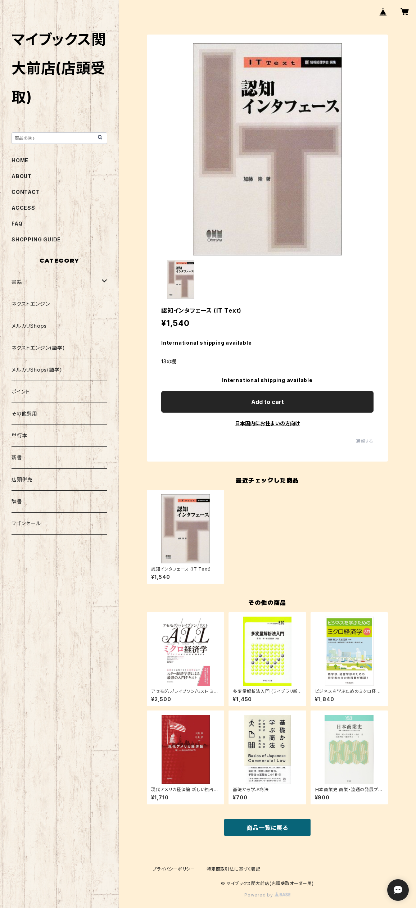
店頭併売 (22, 479)
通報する (365, 441)
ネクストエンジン (31, 304)
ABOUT (22, 176)
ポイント (21, 392)
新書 (17, 457)
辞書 (17, 501)
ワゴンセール (26, 523)
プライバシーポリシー (174, 869)
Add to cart (267, 401)
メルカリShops (29, 326)
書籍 (17, 282)
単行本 (19, 435)
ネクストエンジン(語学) (38, 348)
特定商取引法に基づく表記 (234, 869)
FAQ (17, 224)
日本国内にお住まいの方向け (267, 423)
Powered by (267, 895)
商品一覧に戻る (267, 827)
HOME (20, 160)
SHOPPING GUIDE (36, 239)
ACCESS (23, 208)
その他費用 (24, 413)
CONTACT (26, 192)
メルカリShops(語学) (37, 370)
